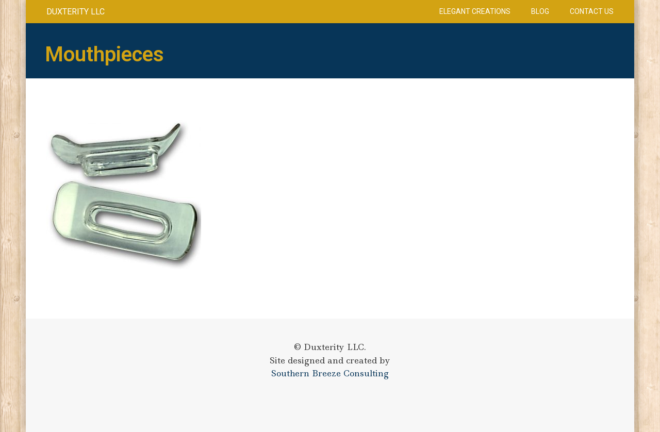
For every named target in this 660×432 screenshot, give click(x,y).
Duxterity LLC (75, 11)
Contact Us (592, 11)
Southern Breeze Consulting (330, 373)
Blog (540, 11)
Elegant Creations (474, 11)
